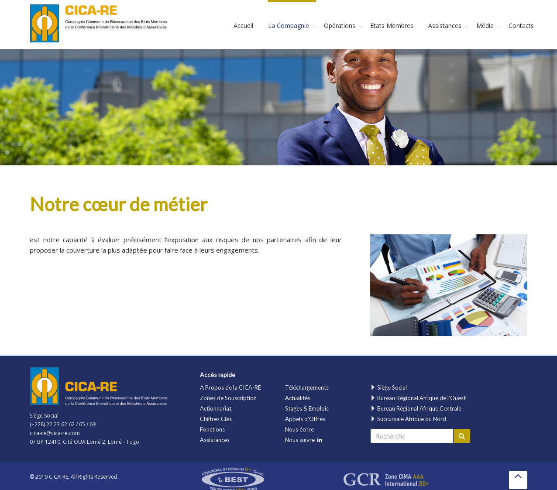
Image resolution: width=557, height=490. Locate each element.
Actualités (297, 397)
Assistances (444, 25)
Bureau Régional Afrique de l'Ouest (418, 397)
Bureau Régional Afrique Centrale (415, 408)
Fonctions (212, 429)
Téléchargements (307, 387)
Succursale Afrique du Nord (408, 418)
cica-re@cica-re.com (55, 433)
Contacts (521, 25)
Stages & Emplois (307, 408)
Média (485, 25)
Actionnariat (215, 408)
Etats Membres (391, 25)
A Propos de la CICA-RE (230, 387)
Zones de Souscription (228, 397)
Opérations (339, 25)
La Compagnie (288, 25)
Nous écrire (299, 429)
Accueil (243, 25)
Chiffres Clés (216, 418)
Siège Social (388, 387)
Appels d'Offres (305, 418)
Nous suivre (303, 439)
